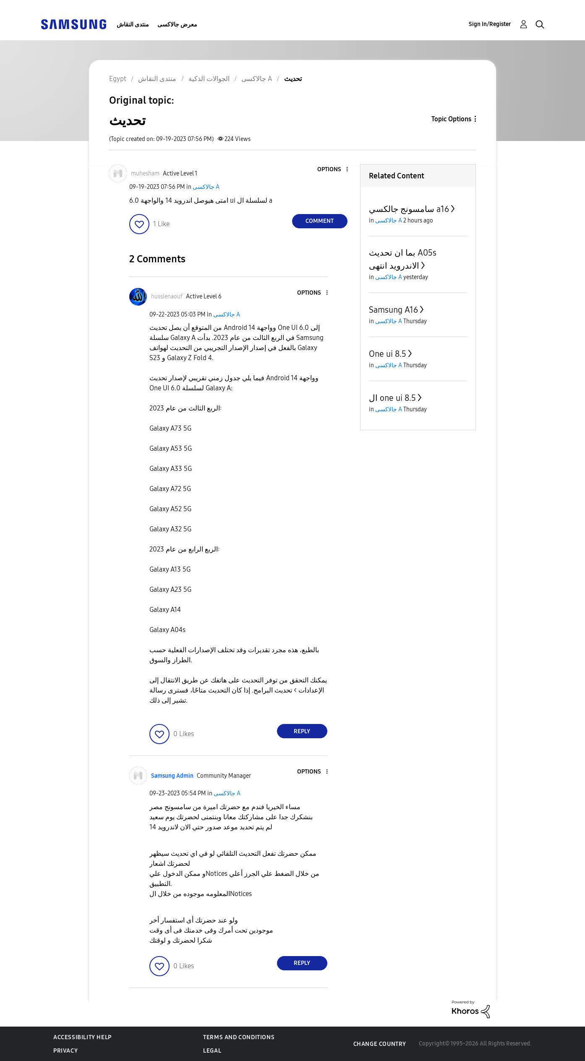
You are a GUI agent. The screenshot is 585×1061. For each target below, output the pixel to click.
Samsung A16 (393, 310)
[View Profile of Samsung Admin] (172, 775)
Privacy (65, 1050)
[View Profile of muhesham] (145, 173)
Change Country (379, 1044)
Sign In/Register (490, 24)
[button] (332, 170)
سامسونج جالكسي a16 (409, 209)
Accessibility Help (82, 1037)
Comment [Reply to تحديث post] (320, 221)
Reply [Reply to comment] (302, 731)
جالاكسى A (206, 187)
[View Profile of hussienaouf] (167, 296)
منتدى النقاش (133, 24)
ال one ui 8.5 (392, 398)
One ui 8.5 (387, 354)
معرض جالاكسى (177, 24)
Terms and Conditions (238, 1037)
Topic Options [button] (451, 119)
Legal (212, 1050)
